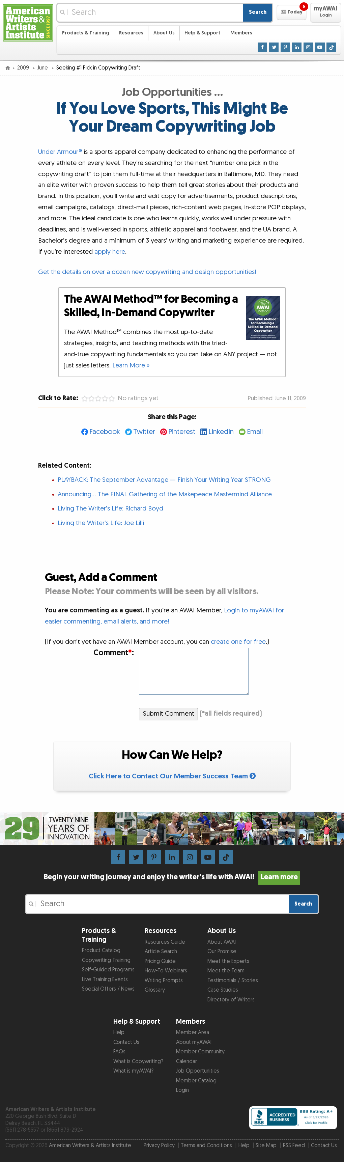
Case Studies (222, 990)
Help (118, 1032)
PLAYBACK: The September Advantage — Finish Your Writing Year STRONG (164, 480)
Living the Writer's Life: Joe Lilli (101, 523)
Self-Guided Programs (108, 969)
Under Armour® (60, 152)
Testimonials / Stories (232, 980)
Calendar (186, 1061)
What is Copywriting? (138, 1061)
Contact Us (126, 1042)
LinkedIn (221, 431)
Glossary (155, 990)
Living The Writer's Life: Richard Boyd (110, 508)
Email (255, 431)
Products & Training (85, 33)
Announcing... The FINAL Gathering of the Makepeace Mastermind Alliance (165, 494)
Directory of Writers (231, 999)
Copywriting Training (106, 960)
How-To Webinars (166, 970)
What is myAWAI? (133, 1071)
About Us (164, 33)
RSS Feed (294, 1145)
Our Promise (221, 951)
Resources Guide (165, 942)
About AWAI (221, 942)
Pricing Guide (160, 961)
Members (241, 33)
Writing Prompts (164, 980)
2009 (23, 68)
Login (182, 1090)
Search (257, 12)
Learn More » (130, 365)
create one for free (238, 642)
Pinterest (181, 431)
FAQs (119, 1051)
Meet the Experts (228, 961)
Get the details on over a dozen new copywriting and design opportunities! (147, 272)
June (43, 68)
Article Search (161, 951)
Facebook (104, 431)
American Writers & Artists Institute (90, 1145)
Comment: (113, 653)
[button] (292, 12)
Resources (131, 33)
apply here (109, 252)
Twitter (144, 431)
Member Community (200, 1051)
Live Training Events (105, 979)
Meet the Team (226, 970)
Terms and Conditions (206, 1145)
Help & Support (202, 33)
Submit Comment (168, 714)
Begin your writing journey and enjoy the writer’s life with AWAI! (172, 877)
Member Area (192, 1032)
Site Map (266, 1145)
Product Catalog (101, 950)
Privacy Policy (159, 1145)
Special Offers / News (108, 989)
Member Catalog (196, 1080)
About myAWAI (193, 1042)
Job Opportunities (197, 1071)
